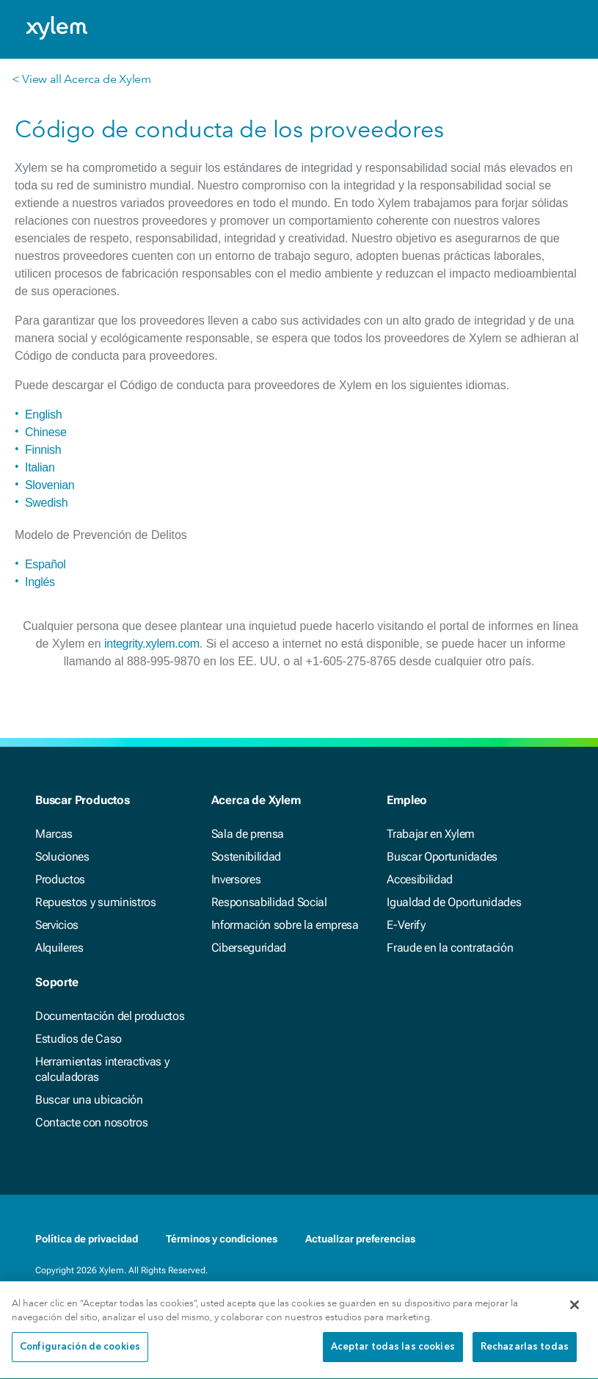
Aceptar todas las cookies (393, 1353)
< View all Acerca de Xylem (81, 79)
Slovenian (49, 485)
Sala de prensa (248, 834)
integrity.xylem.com (152, 643)
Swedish (46, 502)
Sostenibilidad (246, 857)
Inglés (40, 582)
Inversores (236, 879)
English (43, 414)
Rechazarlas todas (525, 1353)
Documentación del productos (109, 1016)
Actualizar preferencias (360, 1239)
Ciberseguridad (249, 948)
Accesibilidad (420, 879)
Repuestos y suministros (95, 902)
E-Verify (406, 925)
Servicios (57, 925)
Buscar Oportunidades (442, 857)
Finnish (43, 450)
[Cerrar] (574, 1311)
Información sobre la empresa (285, 925)
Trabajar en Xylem (431, 834)
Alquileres (59, 948)
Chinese (45, 432)
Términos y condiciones (221, 1239)
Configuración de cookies (80, 1353)
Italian (39, 467)
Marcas (54, 834)
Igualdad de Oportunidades (454, 902)
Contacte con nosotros (91, 1122)
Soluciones (62, 857)
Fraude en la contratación (450, 948)
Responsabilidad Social (269, 902)
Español (45, 564)
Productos (60, 879)
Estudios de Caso (78, 1039)
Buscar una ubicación (89, 1100)
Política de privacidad (86, 1239)
